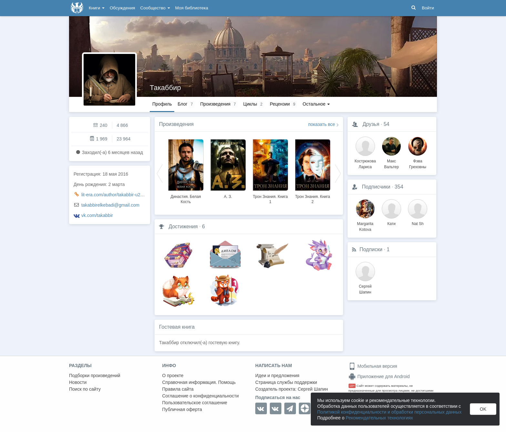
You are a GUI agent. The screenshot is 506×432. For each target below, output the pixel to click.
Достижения (182, 226)
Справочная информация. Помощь (199, 382)
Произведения (176, 124)
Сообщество (155, 7)
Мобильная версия (373, 366)
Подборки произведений (94, 375)
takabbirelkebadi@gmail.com (110, 205)
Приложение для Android (379, 376)
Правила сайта (178, 389)
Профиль (162, 104)
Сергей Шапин (313, 389)
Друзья (370, 124)
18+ (352, 385)
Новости (77, 382)
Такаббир (165, 88)
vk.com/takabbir (97, 215)
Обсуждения (122, 7)
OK (483, 409)
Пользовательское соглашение (195, 402)
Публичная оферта (182, 409)
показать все (321, 124)
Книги (97, 7)
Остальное (316, 104)
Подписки (370, 249)
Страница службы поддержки (286, 382)
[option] (186, 170)
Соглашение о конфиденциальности (200, 395)
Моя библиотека (191, 7)
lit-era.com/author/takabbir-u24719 (115, 194)
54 (387, 124)
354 (399, 187)
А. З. (228, 196)
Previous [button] (160, 173)
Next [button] (338, 173)
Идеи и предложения (277, 375)
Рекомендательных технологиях (379, 417)
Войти (428, 7)
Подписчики (376, 187)
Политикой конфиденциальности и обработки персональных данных (389, 412)
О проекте (173, 375)
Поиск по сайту (85, 389)
